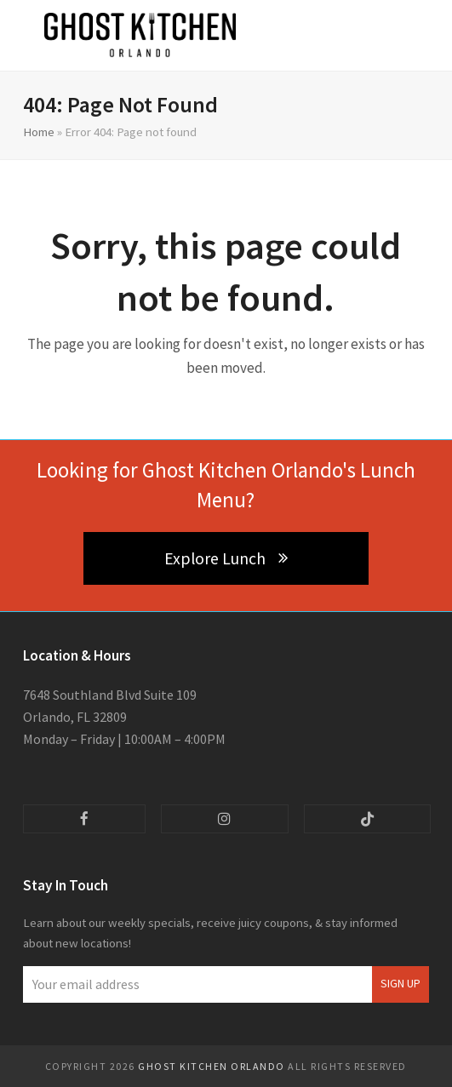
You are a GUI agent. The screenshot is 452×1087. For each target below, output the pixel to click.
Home (38, 131)
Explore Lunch (226, 558)
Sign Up (400, 983)
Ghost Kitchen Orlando (211, 1066)
